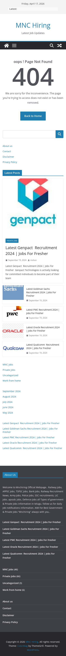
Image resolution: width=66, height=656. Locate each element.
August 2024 (9, 396)
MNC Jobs (8, 364)
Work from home (12, 380)
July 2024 (7, 401)
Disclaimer (8, 156)
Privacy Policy (10, 162)
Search (59, 134)
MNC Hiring (33, 25)
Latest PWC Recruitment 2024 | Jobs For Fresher (42, 311)
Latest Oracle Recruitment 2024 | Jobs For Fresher (43, 329)
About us (7, 145)
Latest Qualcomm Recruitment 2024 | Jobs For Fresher (42, 346)
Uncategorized (10, 375)
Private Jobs (12, 241)
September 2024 (11, 391)
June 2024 (8, 407)
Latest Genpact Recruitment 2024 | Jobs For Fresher (31, 250)
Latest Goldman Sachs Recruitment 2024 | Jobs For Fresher (41, 292)
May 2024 (8, 412)
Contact (7, 151)
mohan (33, 260)
